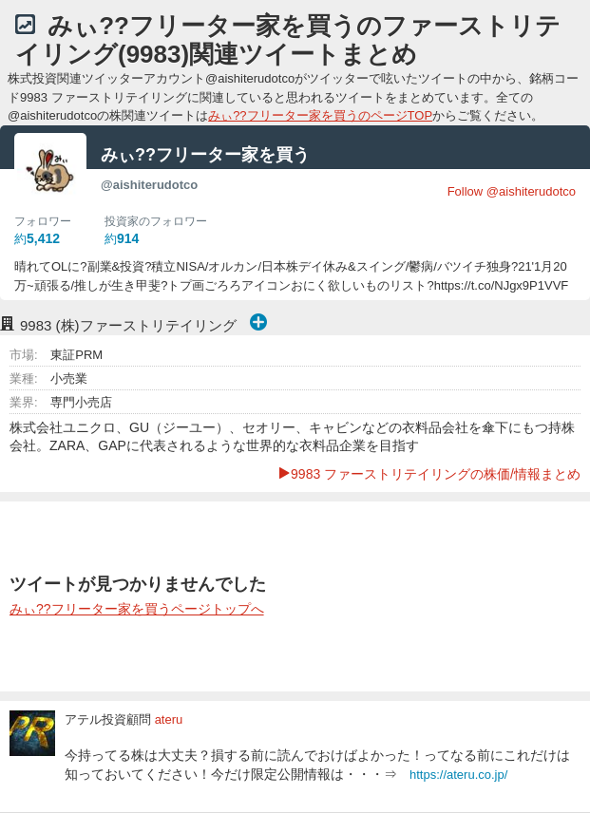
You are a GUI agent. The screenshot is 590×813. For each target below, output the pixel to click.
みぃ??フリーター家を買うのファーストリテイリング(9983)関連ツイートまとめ (288, 39)
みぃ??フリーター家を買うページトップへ (137, 608)
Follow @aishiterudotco (511, 191)
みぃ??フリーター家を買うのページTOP (320, 115)
